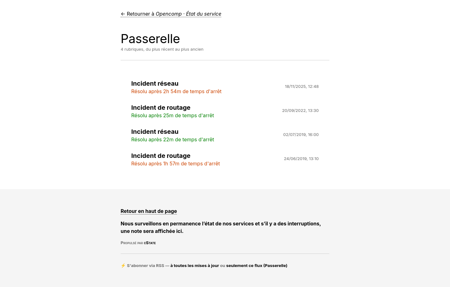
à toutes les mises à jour (194, 265)
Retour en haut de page (149, 211)
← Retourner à (171, 14)
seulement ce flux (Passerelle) (257, 265)
